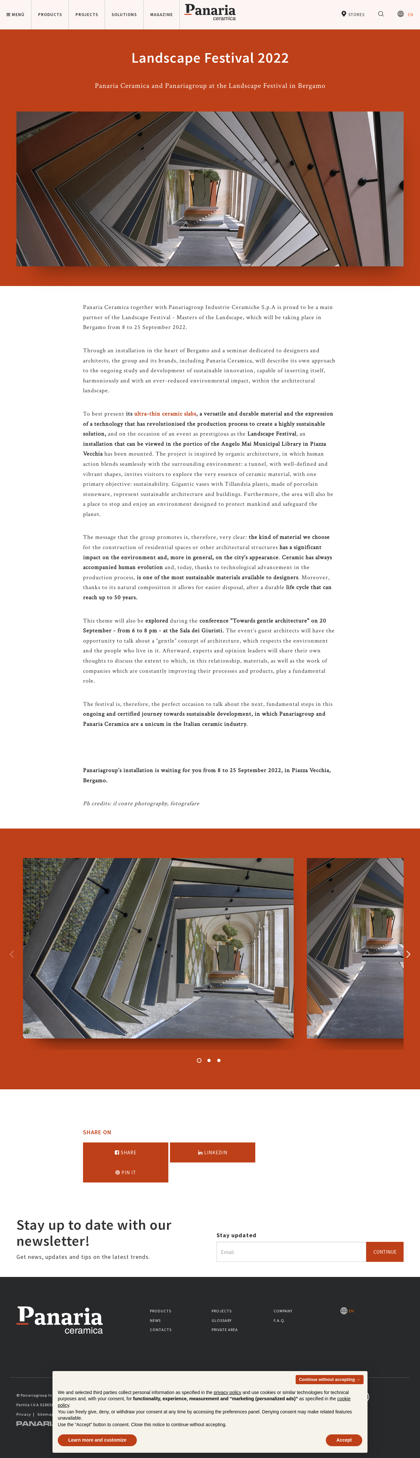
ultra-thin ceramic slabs (165, 414)
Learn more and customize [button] (97, 1440)
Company (283, 1310)
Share (125, 1152)
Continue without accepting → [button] (329, 1379)
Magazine (161, 14)
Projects (222, 1310)
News (155, 1320)
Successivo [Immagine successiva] (408, 953)
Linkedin (212, 1152)
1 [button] (199, 1060)
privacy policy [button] (227, 1392)
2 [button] (209, 1060)
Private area (225, 1329)
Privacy (23, 1414)
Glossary (222, 1320)
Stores (353, 13)
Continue (384, 1252)
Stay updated (237, 1235)
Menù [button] (16, 14)
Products (160, 1310)
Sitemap (45, 1414)
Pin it (126, 1172)
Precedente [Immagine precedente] (11, 953)
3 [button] (219, 1060)
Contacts (161, 1329)
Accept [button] (344, 1440)
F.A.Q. (279, 1320)
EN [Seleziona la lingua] (405, 13)
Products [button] (50, 14)
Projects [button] (86, 14)
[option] (158, 954)
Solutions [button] (124, 14)
